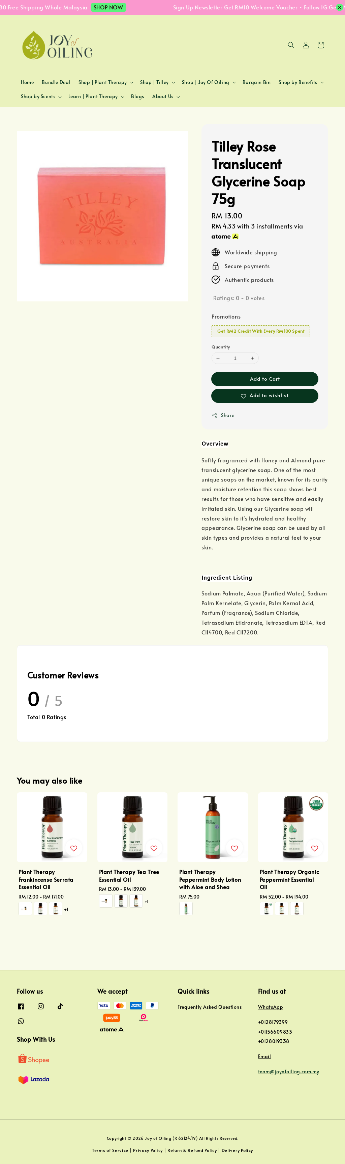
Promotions (226, 316)
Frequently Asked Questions (210, 1007)
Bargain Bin (257, 82)
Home (27, 82)
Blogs (137, 96)
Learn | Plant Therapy (93, 96)
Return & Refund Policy (192, 1150)
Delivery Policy (237, 1150)
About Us (163, 96)
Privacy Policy (148, 1150)
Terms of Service (110, 1150)
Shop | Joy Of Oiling (205, 82)
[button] (291, 45)
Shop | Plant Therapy (103, 82)
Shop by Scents (38, 96)
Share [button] (223, 415)
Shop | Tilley (154, 82)
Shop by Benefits (298, 82)
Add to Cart (265, 378)
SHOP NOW (113, 7)
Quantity (221, 347)
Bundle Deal (56, 82)
